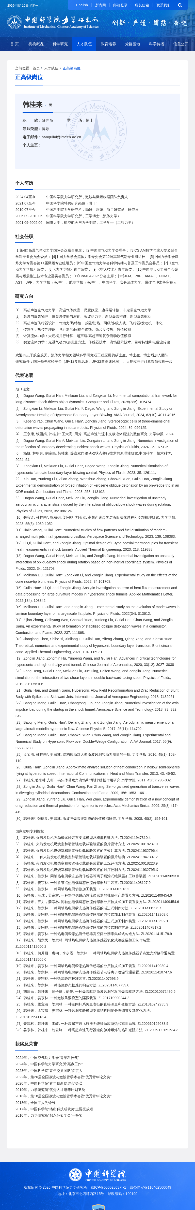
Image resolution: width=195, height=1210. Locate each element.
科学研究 (60, 44)
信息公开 (180, 44)
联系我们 (163, 5)
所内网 (100, 5)
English (82, 5)
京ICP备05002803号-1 (108, 1187)
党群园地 (132, 44)
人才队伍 (84, 44)
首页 (36, 68)
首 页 (14, 44)
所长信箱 (142, 5)
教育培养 (108, 44)
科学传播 (156, 44)
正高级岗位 (71, 68)
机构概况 (36, 44)
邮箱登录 (120, 5)
